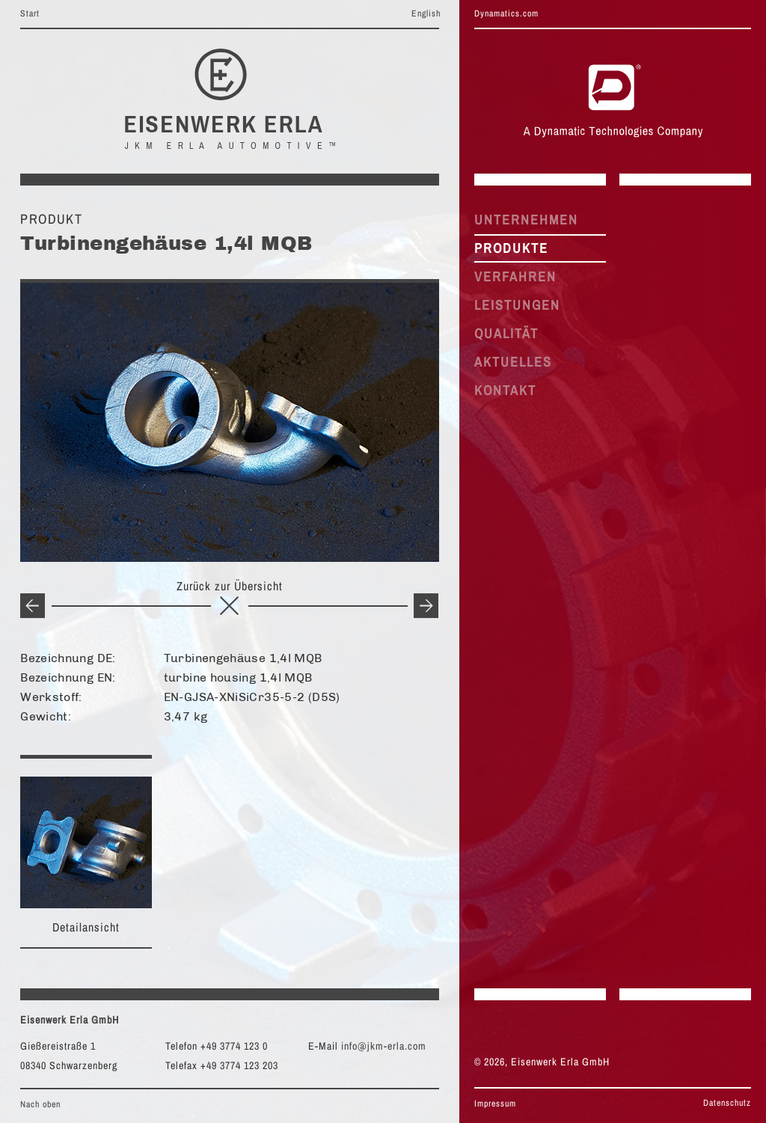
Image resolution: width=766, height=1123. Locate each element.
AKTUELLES (513, 361)
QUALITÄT (506, 333)
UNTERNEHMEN (526, 219)
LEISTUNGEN (517, 305)
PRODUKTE (511, 248)
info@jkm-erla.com (383, 1046)
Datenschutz (727, 1103)
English (426, 13)
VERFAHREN (515, 276)
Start (30, 13)
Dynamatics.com (506, 13)
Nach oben (40, 1104)
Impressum (495, 1104)
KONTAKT (505, 390)
